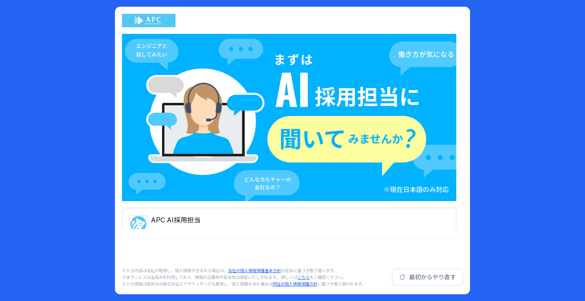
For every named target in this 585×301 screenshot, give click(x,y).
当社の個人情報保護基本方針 (254, 270)
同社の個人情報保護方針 (294, 283)
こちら (304, 277)
